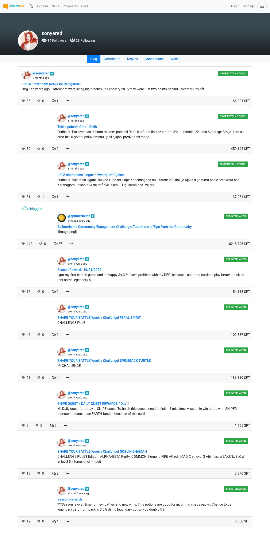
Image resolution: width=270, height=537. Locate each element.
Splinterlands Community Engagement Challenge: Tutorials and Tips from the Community (124, 227)
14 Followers (54, 41)
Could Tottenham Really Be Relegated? (51, 84)
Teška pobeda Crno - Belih (77, 127)
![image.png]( (67, 232)
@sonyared (41, 73)
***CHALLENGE (69, 366)
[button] (261, 6)
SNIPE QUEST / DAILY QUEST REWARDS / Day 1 (93, 404)
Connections (154, 59)
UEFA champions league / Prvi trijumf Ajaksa (91, 175)
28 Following (82, 41)
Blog (93, 59)
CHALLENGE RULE (71, 323)
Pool (84, 6)
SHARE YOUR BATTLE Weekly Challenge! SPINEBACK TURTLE (104, 361)
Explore (42, 6)
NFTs (55, 6)
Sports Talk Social (233, 73)
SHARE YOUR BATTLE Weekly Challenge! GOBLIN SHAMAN (102, 452)
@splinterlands (79, 216)
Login (235, 6)
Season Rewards (69, 499)
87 (58, 244)
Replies (132, 59)
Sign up (248, 6)
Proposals (70, 6)
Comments (112, 59)
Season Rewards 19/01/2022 (79, 270)
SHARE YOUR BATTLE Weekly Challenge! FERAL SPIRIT (99, 318)
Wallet (175, 59)
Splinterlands (236, 216)
